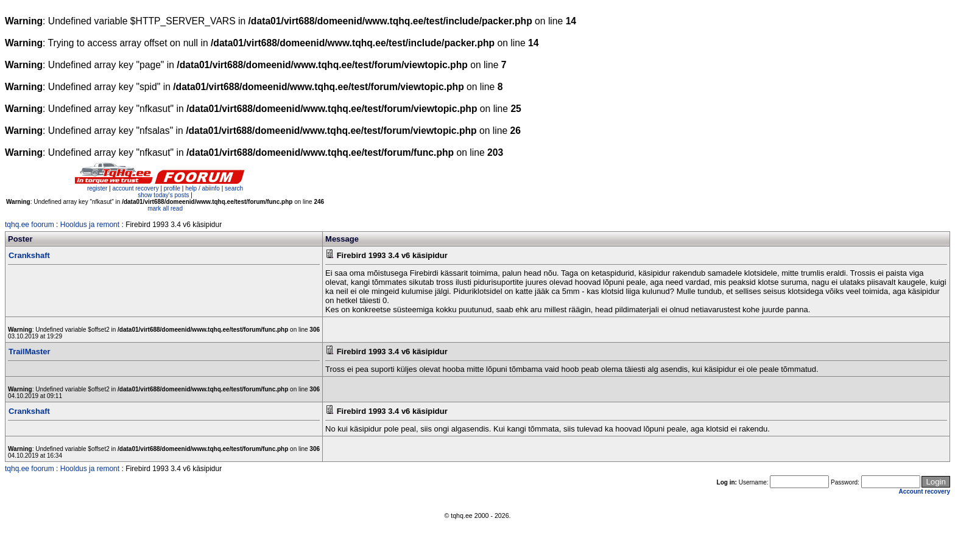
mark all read (165, 208)
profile (172, 188)
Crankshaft (29, 255)
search (234, 188)
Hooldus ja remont (89, 224)
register (97, 188)
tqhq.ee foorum (29, 224)
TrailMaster (30, 351)
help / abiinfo (202, 188)
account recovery (136, 188)
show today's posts (163, 195)
